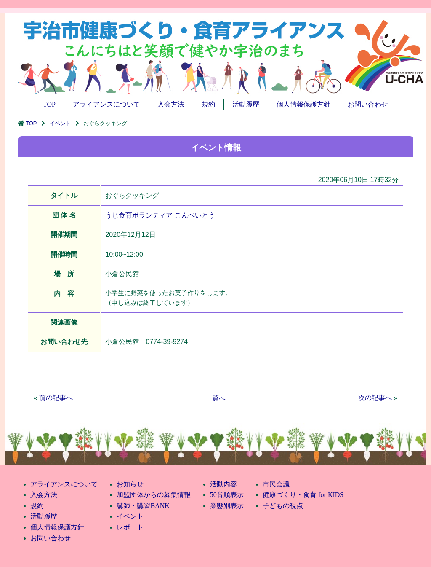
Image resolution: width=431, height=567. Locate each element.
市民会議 (276, 484)
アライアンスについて (106, 104)
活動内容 (223, 484)
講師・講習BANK (143, 505)
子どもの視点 (283, 505)
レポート (130, 527)
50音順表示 (227, 494)
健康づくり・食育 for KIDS (303, 494)
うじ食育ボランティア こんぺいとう (160, 215)
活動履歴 (245, 104)
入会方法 (170, 104)
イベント (60, 123)
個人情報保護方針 (303, 104)
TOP (49, 104)
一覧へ (215, 398)
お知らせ (130, 484)
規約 (208, 104)
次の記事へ (375, 397)
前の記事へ (56, 397)
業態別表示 (227, 505)
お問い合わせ (368, 104)
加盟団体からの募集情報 (154, 494)
